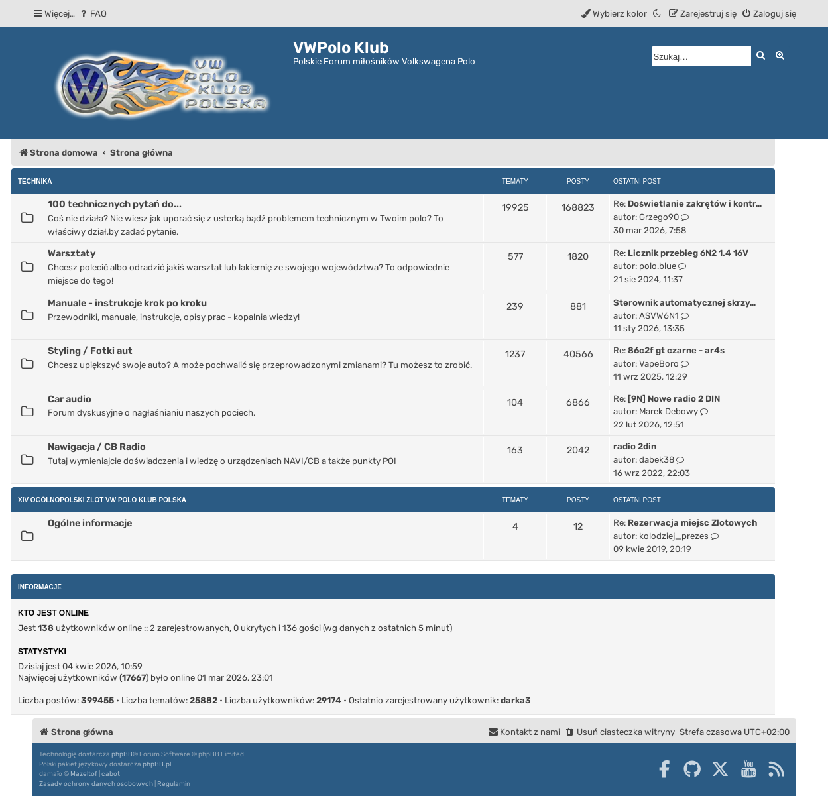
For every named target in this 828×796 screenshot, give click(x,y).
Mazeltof (83, 774)
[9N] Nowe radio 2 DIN (674, 399)
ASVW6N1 (659, 316)
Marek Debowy (668, 411)
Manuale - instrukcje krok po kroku (127, 303)
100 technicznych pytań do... (115, 204)
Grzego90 (659, 217)
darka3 (516, 700)
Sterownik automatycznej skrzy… (684, 303)
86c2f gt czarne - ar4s (676, 350)
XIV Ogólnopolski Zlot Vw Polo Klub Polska (102, 500)
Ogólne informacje (90, 523)
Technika (35, 181)
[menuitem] (92, 13)
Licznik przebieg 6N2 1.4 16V (688, 253)
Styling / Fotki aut (90, 351)
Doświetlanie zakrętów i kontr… (695, 204)
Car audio (69, 399)
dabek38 (656, 460)
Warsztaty (71, 253)
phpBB (122, 754)
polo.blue (657, 266)
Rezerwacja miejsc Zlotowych (692, 523)
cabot (110, 774)
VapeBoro (659, 364)
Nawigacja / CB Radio (97, 447)
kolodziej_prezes (674, 536)
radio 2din (634, 446)
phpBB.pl (157, 764)
